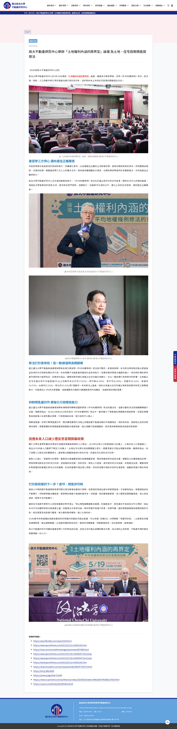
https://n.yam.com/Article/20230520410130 (53, 683)
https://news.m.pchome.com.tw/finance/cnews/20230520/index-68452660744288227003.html (76, 679)
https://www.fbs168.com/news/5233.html (52, 640)
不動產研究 (175, 359)
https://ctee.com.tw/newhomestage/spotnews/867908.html (61, 649)
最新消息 (32, 13)
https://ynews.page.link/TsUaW (47, 675)
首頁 (25, 13)
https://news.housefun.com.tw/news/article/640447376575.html (62, 666)
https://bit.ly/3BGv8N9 (43, 670)
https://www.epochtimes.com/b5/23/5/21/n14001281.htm (60, 645)
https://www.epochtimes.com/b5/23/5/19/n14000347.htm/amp (62, 653)
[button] (168, 5)
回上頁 (27, 32)
